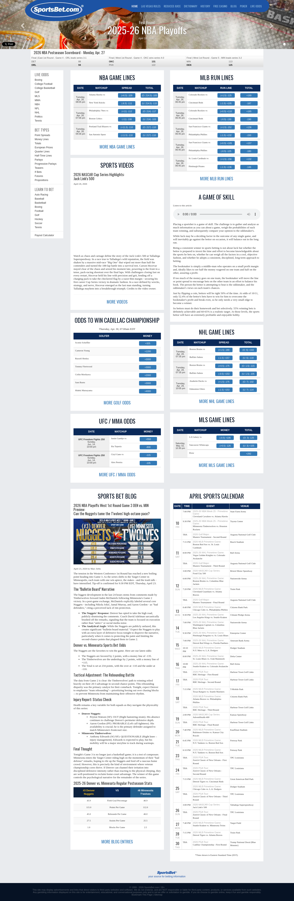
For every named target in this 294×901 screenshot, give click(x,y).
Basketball (40, 202)
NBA (37, 104)
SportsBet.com (151, 887)
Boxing (38, 79)
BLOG (234, 6)
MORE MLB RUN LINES (216, 178)
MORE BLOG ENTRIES (117, 841)
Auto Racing (41, 194)
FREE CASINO (220, 6)
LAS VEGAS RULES (150, 6)
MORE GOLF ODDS (117, 403)
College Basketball (45, 88)
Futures (39, 176)
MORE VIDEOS (117, 302)
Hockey (39, 219)
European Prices (44, 147)
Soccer (38, 223)
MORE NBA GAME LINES (117, 147)
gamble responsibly (251, 892)
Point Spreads (42, 135)
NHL (37, 112)
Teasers (39, 167)
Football (39, 211)
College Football (43, 84)
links (76, 890)
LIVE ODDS (256, 6)
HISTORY (205, 6)
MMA (37, 100)
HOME (134, 6)
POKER (243, 6)
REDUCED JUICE (172, 6)
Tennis (38, 120)
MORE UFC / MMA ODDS (117, 474)
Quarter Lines (42, 151)
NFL (37, 108)
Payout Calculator (44, 235)
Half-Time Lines (43, 155)
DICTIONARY (190, 6)
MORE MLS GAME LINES (216, 465)
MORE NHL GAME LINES (216, 401)
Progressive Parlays (46, 163)
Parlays (39, 159)
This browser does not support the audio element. (217, 214)
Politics (38, 116)
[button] (22, 24)
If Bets (38, 172)
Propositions (41, 180)
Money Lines (42, 139)
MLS (37, 96)
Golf (37, 92)
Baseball (39, 198)
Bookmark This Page (141, 894)
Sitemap (158, 894)
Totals (38, 143)
